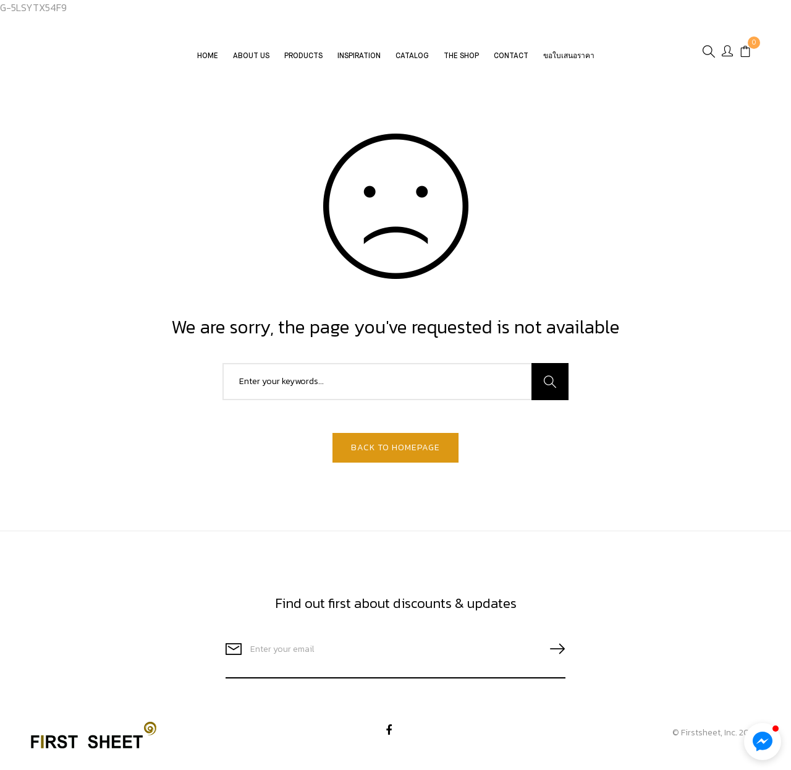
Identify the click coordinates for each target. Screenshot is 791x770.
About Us (251, 56)
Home (207, 56)
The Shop (461, 56)
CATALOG (412, 56)
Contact (511, 56)
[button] (762, 741)
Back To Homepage (395, 447)
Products (303, 56)
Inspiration (359, 56)
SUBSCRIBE (552, 649)
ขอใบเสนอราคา (568, 56)
